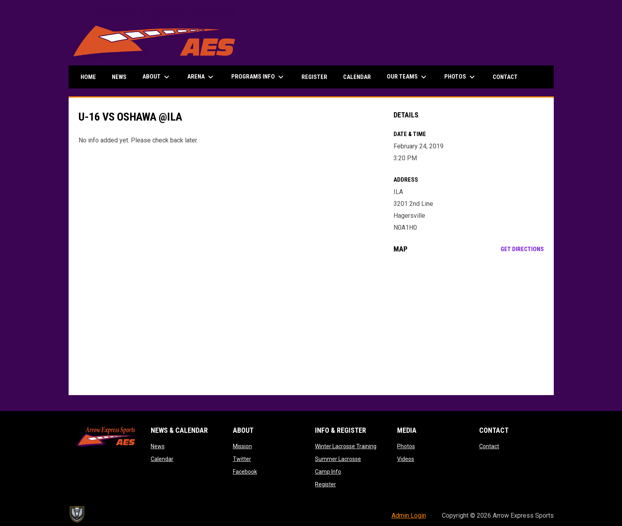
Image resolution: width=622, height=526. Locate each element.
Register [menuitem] (314, 77)
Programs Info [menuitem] (258, 77)
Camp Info (328, 471)
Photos (406, 446)
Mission (242, 446)
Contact (489, 446)
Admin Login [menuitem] (409, 515)
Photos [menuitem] (460, 77)
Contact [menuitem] (505, 77)
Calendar (162, 459)
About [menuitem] (156, 77)
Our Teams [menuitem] (407, 77)
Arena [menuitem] (201, 77)
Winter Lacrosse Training (345, 446)
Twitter (242, 459)
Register (325, 484)
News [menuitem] (119, 77)
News (158, 446)
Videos (405, 459)
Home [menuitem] (88, 77)
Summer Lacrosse (338, 459)
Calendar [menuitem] (357, 77)
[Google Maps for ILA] (469, 324)
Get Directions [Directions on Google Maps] (522, 249)
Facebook (245, 471)
